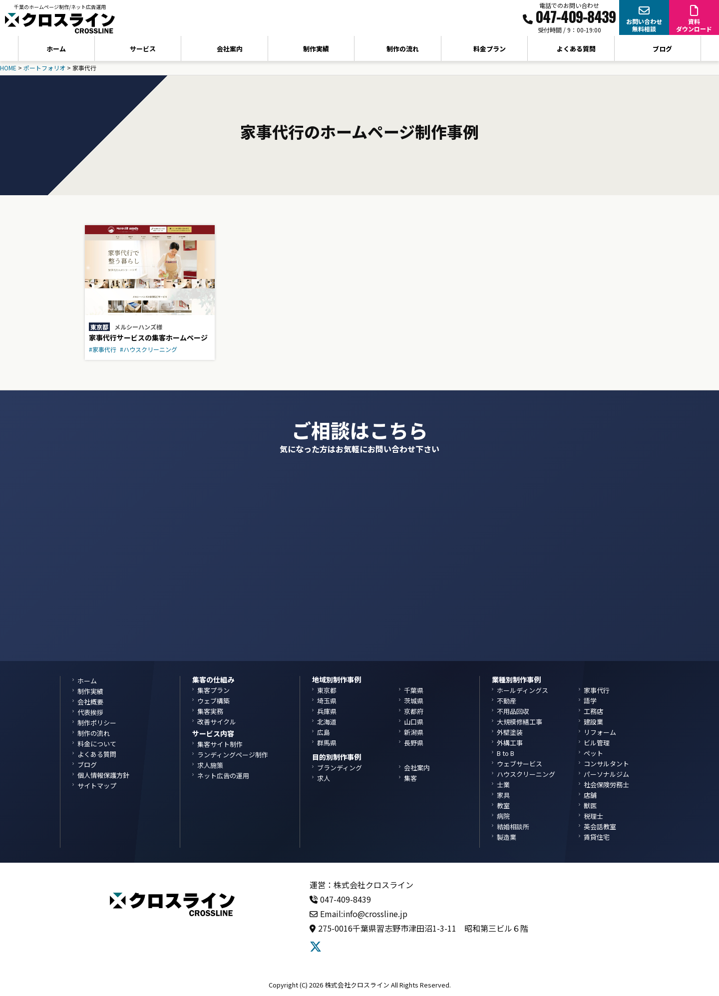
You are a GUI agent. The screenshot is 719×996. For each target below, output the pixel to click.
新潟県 (413, 732)
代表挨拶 (90, 712)
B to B (505, 753)
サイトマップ (96, 785)
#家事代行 (102, 349)
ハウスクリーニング (526, 774)
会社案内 (417, 767)
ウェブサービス (519, 763)
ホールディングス (522, 690)
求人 (323, 778)
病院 (503, 816)
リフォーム (600, 732)
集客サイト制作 (220, 744)
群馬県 (327, 742)
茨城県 (413, 700)
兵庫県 (327, 711)
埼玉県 (327, 700)
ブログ (662, 48)
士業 (503, 784)
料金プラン (489, 48)
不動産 (506, 700)
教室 (503, 805)
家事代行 (597, 690)
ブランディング (339, 767)
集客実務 (210, 711)
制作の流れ (402, 48)
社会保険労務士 (606, 784)
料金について (96, 743)
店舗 (590, 795)
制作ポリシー (96, 722)
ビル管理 (597, 742)
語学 (590, 700)
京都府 (413, 711)
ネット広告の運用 (223, 775)
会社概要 (90, 701)
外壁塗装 (510, 732)
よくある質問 (576, 48)
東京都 (99, 327)
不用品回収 (513, 711)
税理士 (593, 816)
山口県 (413, 721)
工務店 (593, 711)
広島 (323, 732)
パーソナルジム (606, 774)
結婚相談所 (513, 826)
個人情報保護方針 (103, 775)
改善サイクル (216, 721)
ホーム (56, 48)
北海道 (327, 721)
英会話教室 (600, 826)
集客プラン (213, 690)
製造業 (506, 837)
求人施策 (210, 765)
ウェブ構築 (213, 700)
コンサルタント (606, 763)
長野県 (413, 742)
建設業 (593, 721)
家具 (503, 795)
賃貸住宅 (597, 837)
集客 (410, 778)
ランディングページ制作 (232, 754)
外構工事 (510, 742)
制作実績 (316, 48)
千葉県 (413, 690)
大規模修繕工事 (519, 721)
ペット (593, 753)
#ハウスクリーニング (148, 349)
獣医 (590, 805)
